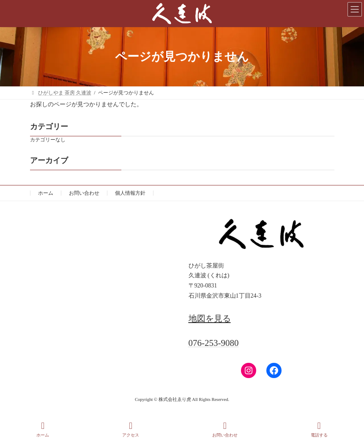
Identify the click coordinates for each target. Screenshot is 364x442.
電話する (319, 429)
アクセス (130, 429)
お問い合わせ (84, 193)
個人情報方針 (130, 193)
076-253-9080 (214, 343)
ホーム (45, 193)
